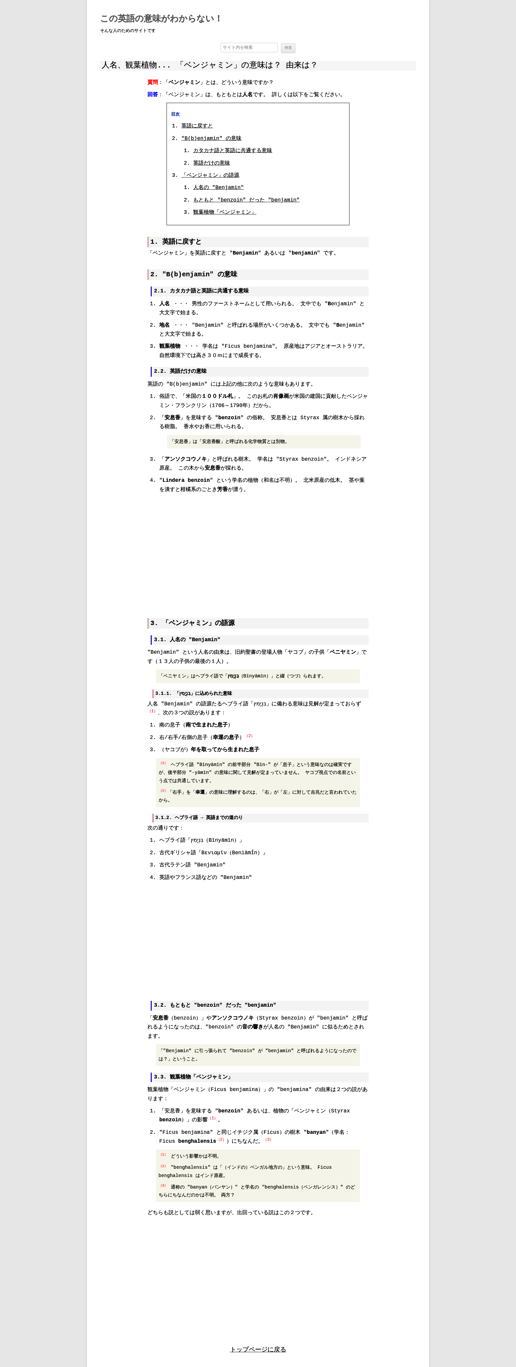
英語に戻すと (197, 126)
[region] (258, 551)
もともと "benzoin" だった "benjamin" (246, 200)
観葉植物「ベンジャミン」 (224, 213)
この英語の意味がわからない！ (161, 19)
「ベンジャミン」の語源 (210, 175)
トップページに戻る (258, 1348)
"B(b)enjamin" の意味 (211, 139)
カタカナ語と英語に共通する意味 (232, 151)
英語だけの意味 (211, 163)
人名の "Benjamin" (218, 188)
